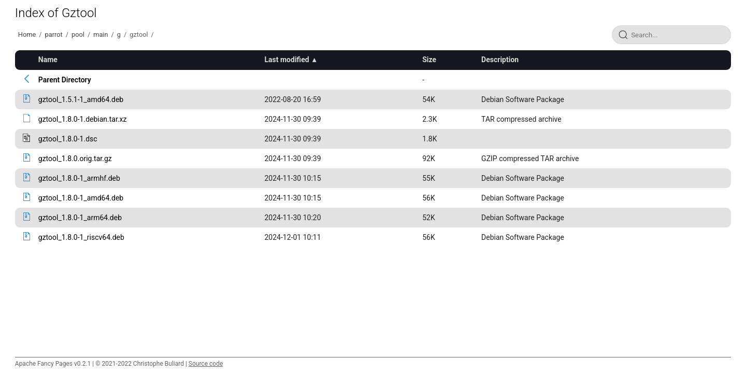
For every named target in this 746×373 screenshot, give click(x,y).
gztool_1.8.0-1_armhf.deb (79, 178)
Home (27, 34)
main (100, 34)
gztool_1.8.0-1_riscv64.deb (81, 237)
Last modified (287, 59)
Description (500, 59)
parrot (54, 34)
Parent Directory (64, 80)
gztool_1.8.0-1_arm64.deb (80, 217)
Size (429, 59)
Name (48, 59)
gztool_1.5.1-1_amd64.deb (80, 99)
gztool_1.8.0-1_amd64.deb (80, 198)
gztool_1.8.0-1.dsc (67, 139)
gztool (139, 34)
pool (77, 34)
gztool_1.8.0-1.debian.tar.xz (82, 119)
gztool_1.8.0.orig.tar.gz (75, 158)
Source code (206, 363)
